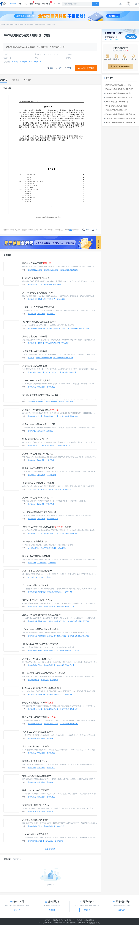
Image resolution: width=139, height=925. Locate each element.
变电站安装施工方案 (51, 270)
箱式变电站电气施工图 (36, 402)
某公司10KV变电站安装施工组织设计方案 (119, 123)
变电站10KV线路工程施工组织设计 (38, 600)
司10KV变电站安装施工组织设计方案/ (118, 89)
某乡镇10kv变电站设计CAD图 (36, 556)
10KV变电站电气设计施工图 (35, 439)
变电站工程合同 (49, 607)
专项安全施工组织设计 (68, 372)
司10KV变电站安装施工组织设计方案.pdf (119, 118)
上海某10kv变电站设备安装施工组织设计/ (41, 615)
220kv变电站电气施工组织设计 (36, 834)
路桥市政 (11, 24)
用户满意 (31, 577)
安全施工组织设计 (51, 372)
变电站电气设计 (33, 445)
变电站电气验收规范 (52, 343)
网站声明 (63, 920)
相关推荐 (7, 255)
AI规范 (37, 4)
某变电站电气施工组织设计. (35, 336)
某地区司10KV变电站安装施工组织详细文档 (46, 527)
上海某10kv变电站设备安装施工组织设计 (41, 629)
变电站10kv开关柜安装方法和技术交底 (40, 644)
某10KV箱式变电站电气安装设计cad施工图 (42, 395)
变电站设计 (50, 431)
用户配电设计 (40, 577)
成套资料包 (46, 3)
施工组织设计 (28, 24)
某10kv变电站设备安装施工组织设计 (39, 322)
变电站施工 (50, 460)
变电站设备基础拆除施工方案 (78, 328)
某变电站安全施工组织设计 (34, 366)
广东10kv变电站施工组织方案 (115, 110)
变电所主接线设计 (64, 489)
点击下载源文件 (87, 68)
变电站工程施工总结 (35, 607)
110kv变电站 (51, 475)
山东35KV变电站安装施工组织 (36, 278)
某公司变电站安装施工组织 (39, 717)
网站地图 (79, 920)
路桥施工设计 (19, 24)
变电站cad (41, 431)
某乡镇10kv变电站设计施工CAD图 (38, 468)
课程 (31, 3)
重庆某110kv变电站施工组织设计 (37, 732)
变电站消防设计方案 (35, 270)
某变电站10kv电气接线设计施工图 (38, 483)
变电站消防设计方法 (51, 650)
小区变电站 (52, 563)
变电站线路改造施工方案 (65, 607)
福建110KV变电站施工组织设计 (36, 790)
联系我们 (55, 920)
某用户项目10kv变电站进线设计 (37, 571)
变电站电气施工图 (64, 445)
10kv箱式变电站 (51, 402)
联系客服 (87, 910)
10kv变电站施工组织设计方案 (115, 106)
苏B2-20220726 (83, 923)
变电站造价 (48, 284)
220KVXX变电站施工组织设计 (36, 380)
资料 (20, 4)
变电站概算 (57, 284)
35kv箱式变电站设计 (65, 402)
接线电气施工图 (33, 489)
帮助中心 (71, 920)
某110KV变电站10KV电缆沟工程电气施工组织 (43, 673)
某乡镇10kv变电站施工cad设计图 (37, 454)
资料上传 (17, 910)
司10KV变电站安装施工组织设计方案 (118, 93)
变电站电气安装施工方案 (37, 299)
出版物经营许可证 (94, 923)
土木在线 (13, 4)
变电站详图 (32, 431)
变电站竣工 (51, 314)
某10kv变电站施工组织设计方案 (116, 102)
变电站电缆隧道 (33, 680)
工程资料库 (3, 24)
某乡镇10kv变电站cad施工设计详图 (38, 424)
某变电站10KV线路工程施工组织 (37, 658)
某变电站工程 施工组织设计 (35, 761)
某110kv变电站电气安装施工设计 (37, 585)
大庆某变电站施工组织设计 (34, 351)
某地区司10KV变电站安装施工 (40, 410)
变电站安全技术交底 (35, 650)
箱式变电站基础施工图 (49, 548)
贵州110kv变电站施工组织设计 (36, 776)
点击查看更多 (50, 849)
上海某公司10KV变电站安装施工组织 (118, 97)
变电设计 (50, 577)
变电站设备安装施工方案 (37, 328)
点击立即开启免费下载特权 (120, 66)
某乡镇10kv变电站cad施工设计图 (37, 497)
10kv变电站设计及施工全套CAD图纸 (39, 512)
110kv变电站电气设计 (48, 445)
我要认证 (121, 910)
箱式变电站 (62, 548)
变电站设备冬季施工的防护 (56, 328)
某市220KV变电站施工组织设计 (36, 746)
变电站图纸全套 (52, 519)
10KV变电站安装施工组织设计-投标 (117, 85)
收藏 (85, 229)
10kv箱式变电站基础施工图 (34, 541)
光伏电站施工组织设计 (44, 358)
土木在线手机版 (89, 920)
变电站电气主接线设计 (36, 343)
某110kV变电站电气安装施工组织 (37, 292)
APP (54, 4)
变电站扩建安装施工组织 (38, 702)
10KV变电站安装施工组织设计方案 (44, 24)
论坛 (25, 4)
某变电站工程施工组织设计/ (35, 820)
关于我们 (48, 920)
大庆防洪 (31, 358)
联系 (70, 230)
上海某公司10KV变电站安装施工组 (38, 307)
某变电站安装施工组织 (36, 263)
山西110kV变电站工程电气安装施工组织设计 (43, 688)
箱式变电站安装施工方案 (69, 270)
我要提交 (52, 910)
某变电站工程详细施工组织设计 (36, 805)
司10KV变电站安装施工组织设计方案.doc (119, 114)
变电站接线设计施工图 (49, 489)
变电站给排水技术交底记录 (69, 650)
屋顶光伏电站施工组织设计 (63, 358)
